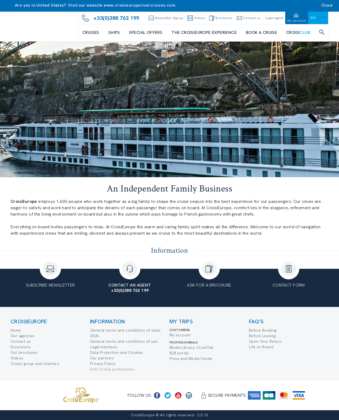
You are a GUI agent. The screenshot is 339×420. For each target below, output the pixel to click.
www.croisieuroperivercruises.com (139, 5)
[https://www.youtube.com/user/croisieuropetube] (178, 395)
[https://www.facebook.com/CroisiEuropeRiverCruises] (157, 395)
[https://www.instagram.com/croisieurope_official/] (189, 395)
